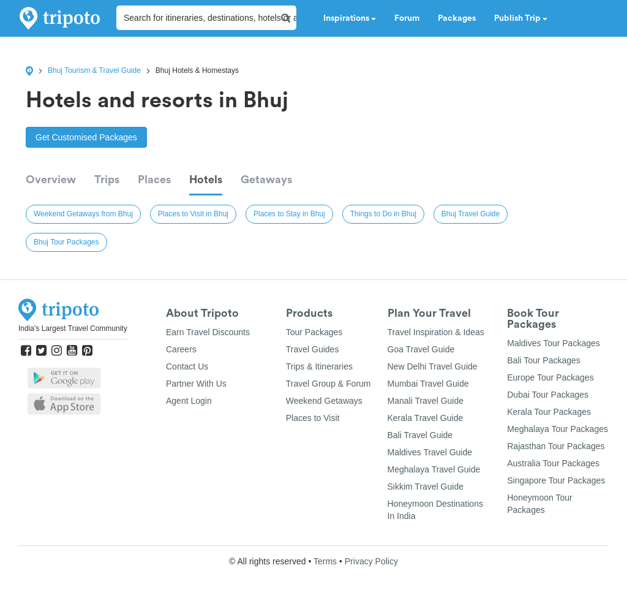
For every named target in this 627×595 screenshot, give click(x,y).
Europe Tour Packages (550, 377)
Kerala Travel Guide (426, 418)
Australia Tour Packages (553, 463)
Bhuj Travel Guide (470, 214)
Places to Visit (313, 418)
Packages (457, 18)
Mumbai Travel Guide (428, 383)
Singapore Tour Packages (556, 480)
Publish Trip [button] (520, 18)
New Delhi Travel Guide (433, 366)
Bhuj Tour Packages (66, 242)
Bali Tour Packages (543, 360)
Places (154, 179)
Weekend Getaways (324, 401)
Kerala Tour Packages (549, 412)
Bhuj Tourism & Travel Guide (94, 70)
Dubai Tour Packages (547, 395)
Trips (106, 179)
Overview (51, 179)
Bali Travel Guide (420, 435)
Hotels (205, 179)
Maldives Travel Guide (430, 452)
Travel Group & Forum (328, 383)
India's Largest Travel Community (72, 328)
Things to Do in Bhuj (383, 214)
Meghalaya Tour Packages (557, 429)
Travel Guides (312, 349)
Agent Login (189, 401)
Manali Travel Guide (426, 401)
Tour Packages (314, 332)
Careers (181, 349)
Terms (325, 561)
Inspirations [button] (349, 18)
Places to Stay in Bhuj (289, 214)
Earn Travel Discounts (208, 332)
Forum (406, 18)
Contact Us (187, 366)
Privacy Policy (371, 561)
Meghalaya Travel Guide (434, 469)
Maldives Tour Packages (553, 343)
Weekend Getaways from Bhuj (83, 214)
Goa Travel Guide (421, 349)
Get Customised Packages (86, 137)
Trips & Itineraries (319, 366)
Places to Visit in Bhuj (193, 214)
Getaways (266, 179)
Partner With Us (196, 383)
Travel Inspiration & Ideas (436, 332)
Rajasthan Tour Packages (555, 446)
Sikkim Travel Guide (426, 486)
